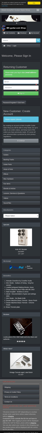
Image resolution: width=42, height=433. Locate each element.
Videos (6, 198)
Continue (21, 141)
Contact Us (8, 402)
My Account (34, 33)
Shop (9, 45)
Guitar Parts (8, 164)
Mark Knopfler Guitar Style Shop (16, 10)
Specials (6, 224)
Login (14, 45)
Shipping (7, 387)
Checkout (22, 33)
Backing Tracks (9, 159)
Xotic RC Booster (21, 249)
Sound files (7, 203)
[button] (4, 18)
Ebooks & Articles (9, 188)
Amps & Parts (8, 169)
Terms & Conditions (11, 397)
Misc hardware (8, 179)
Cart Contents (9, 33)
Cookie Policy (5, 5)
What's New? (7, 349)
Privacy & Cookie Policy (12, 392)
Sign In (21, 93)
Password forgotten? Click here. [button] (14, 102)
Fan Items (7, 184)
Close (34, 3)
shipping (11, 416)
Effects (6, 174)
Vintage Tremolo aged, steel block (21, 372)
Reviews (6, 314)
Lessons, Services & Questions (14, 193)
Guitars (6, 155)
